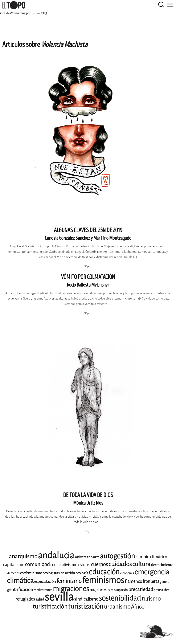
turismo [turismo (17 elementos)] (151, 598)
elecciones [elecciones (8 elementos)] (127, 573)
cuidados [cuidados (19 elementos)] (120, 564)
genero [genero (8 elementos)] (164, 582)
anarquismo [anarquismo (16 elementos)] (23, 556)
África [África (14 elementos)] (137, 606)
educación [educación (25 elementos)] (104, 572)
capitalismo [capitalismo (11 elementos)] (13, 564)
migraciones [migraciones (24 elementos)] (71, 588)
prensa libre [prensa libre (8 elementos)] (161, 590)
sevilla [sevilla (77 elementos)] (59, 597)
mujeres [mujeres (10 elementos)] (96, 589)
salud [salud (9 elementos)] (39, 599)
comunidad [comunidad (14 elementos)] (37, 564)
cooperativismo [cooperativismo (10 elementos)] (63, 564)
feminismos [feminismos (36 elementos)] (103, 580)
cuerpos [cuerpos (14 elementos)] (99, 564)
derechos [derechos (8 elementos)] (13, 573)
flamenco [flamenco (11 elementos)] (133, 581)
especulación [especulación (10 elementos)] (45, 581)
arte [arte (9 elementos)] (96, 557)
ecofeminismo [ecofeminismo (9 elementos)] (31, 573)
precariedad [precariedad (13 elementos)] (140, 589)
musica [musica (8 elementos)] (108, 590)
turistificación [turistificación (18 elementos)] (50, 606)
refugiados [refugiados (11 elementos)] (25, 599)
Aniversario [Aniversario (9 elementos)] (83, 557)
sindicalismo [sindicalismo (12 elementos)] (86, 599)
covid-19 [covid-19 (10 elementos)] (83, 564)
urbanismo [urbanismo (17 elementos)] (117, 606)
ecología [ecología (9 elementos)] (82, 573)
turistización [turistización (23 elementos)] (85, 606)
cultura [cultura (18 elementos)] (141, 564)
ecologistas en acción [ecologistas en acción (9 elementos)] (59, 573)
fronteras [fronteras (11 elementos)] (151, 581)
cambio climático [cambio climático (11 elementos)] (151, 557)
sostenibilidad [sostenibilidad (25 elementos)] (120, 598)
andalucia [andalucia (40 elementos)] (56, 555)
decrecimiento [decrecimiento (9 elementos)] (162, 565)
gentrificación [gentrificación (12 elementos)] (20, 589)
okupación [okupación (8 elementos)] (121, 590)
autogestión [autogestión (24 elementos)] (117, 556)
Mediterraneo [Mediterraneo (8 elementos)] (43, 590)
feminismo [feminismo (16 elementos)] (69, 581)
